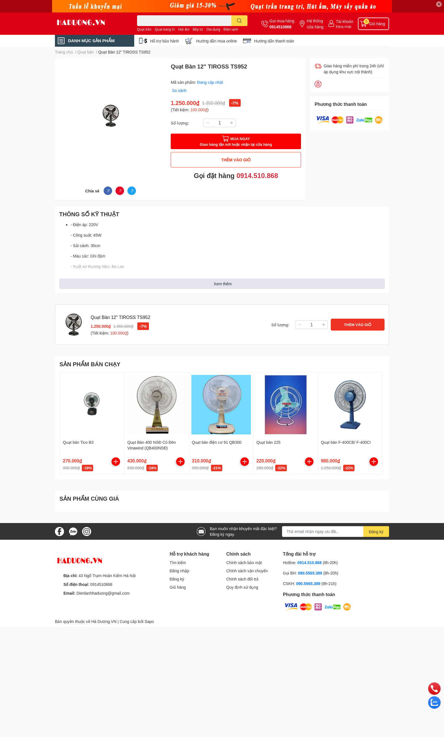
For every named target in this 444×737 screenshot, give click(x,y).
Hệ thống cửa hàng (315, 23)
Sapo (149, 621)
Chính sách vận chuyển (247, 570)
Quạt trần (144, 29)
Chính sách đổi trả (242, 579)
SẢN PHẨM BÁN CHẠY (89, 364)
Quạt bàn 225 (268, 442)
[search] (239, 20)
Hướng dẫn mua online (216, 40)
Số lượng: (180, 123)
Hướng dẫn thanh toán (274, 40)
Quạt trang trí (165, 29)
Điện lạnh (231, 29)
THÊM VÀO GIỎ (236, 159)
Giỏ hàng (178, 587)
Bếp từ (198, 29)
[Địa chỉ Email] (335, 531)
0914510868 (280, 26)
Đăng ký (177, 579)
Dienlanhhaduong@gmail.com (103, 593)
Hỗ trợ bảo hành (164, 40)
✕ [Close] (439, 4)
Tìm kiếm (178, 562)
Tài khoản (344, 21)
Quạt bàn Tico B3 (78, 442)
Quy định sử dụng (242, 587)
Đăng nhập (343, 26)
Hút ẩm (183, 29)
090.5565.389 (310, 573)
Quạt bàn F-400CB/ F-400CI (346, 442)
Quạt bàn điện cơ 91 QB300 (217, 442)
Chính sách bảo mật (244, 562)
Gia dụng (213, 29)
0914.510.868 (257, 175)
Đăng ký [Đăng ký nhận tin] (376, 531)
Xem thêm (223, 283)
